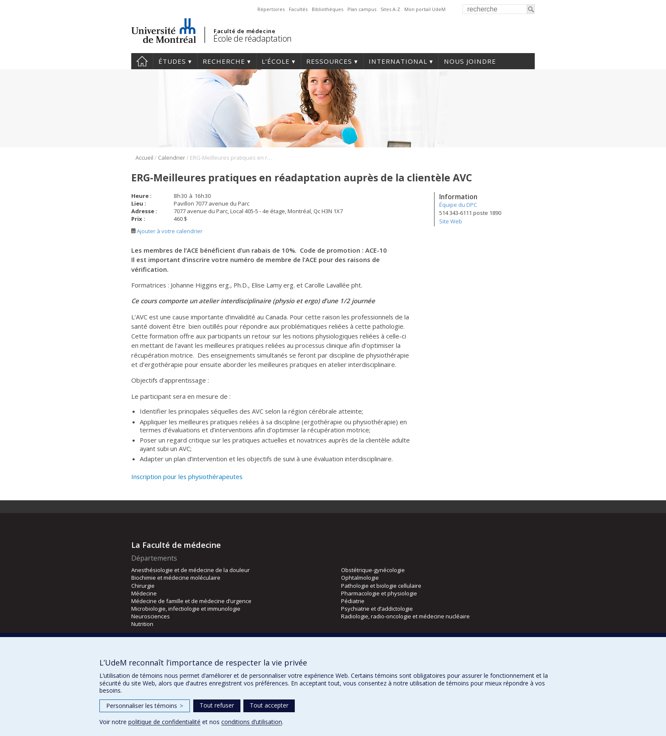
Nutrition (142, 624)
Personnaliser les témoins (144, 706)
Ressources (329, 61)
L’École (276, 61)
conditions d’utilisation (251, 722)
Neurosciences (150, 616)
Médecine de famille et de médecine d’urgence (191, 601)
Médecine (144, 593)
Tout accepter (269, 705)
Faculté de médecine (244, 31)
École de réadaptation (252, 38)
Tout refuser (217, 705)
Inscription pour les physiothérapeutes (187, 476)
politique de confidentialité (164, 722)
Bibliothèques (327, 9)
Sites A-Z (390, 9)
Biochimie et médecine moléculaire (175, 577)
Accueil (142, 61)
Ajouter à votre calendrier (167, 231)
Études (172, 61)
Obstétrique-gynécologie (373, 570)
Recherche (224, 61)
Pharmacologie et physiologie (379, 593)
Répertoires (271, 9)
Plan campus (361, 9)
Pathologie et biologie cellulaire (381, 585)
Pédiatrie (352, 601)
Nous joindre (470, 61)
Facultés (298, 9)
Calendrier (171, 157)
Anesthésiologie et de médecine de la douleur (190, 570)
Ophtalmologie (360, 577)
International (398, 61)
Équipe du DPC (458, 205)
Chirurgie (143, 585)
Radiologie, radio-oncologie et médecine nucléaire (405, 616)
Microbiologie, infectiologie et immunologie (185, 608)
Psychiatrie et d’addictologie (377, 608)
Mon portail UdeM (425, 9)
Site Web (450, 221)
